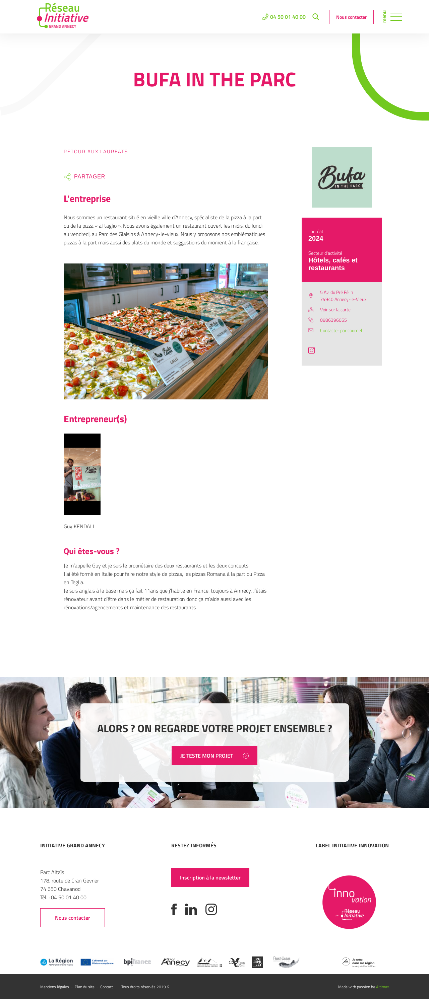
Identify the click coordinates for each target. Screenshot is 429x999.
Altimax (382, 987)
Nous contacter (351, 16)
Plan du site (85, 987)
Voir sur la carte (335, 309)
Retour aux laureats (96, 151)
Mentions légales (54, 987)
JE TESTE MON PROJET (214, 756)
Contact (106, 987)
